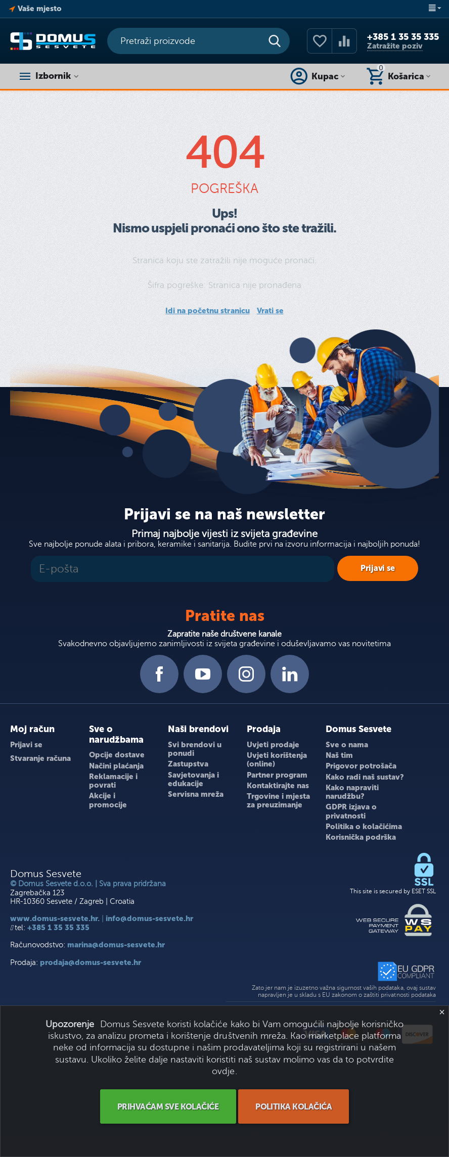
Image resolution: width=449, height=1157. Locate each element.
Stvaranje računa (40, 758)
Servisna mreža (195, 794)
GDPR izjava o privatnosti (351, 811)
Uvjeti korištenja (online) (277, 759)
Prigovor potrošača (361, 765)
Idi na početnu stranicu (207, 310)
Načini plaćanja (116, 765)
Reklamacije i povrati (113, 781)
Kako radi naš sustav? (365, 777)
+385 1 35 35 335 (403, 37)
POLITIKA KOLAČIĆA (294, 1107)
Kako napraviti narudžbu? (352, 792)
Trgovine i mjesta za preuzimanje (278, 800)
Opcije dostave (117, 754)
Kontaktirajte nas (278, 785)
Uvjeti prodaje (273, 744)
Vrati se (270, 310)
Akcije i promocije (108, 800)
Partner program (277, 775)
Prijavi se (26, 744)
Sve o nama (347, 744)
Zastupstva (188, 763)
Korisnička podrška (361, 837)
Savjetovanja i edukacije (193, 779)
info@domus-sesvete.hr (149, 918)
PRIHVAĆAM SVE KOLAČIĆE (167, 1107)
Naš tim (339, 755)
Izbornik (54, 76)
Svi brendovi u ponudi (194, 749)
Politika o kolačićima (364, 826)
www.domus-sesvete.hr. (55, 918)
